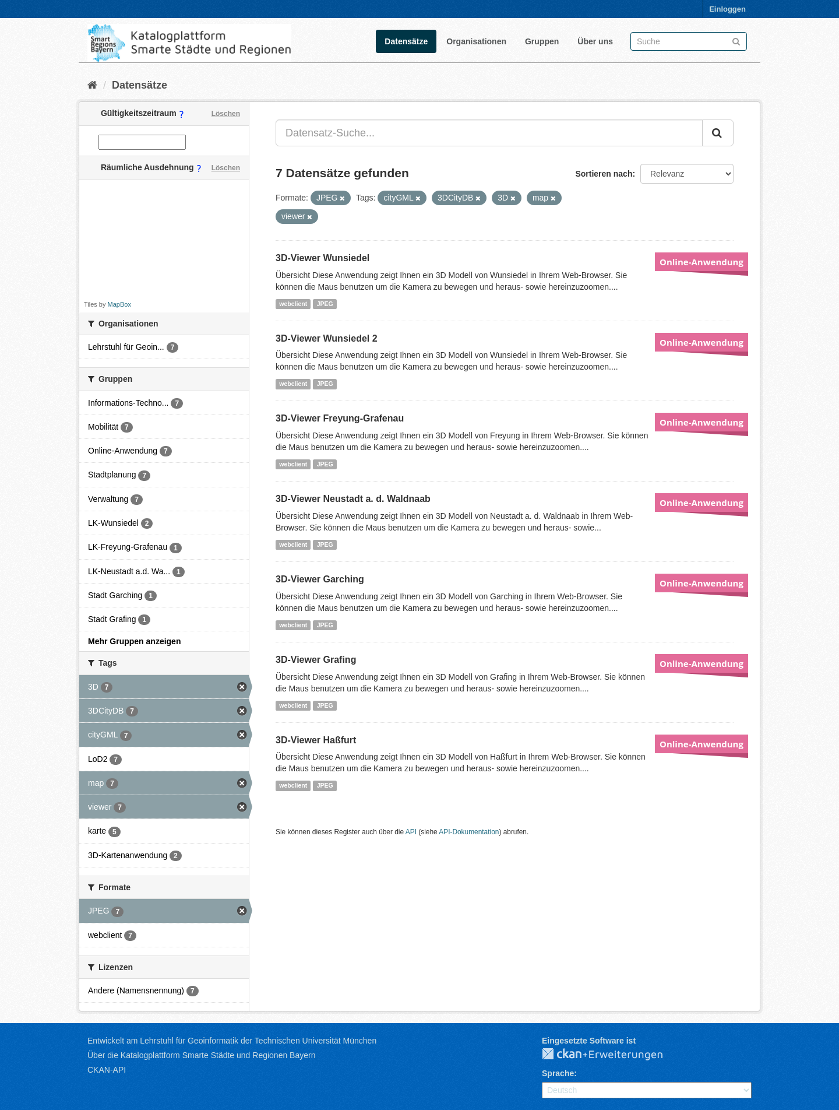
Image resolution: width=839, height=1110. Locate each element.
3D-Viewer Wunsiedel (322, 258)
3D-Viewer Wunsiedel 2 (327, 338)
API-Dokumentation (469, 832)
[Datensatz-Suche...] (489, 133)
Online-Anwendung (701, 262)
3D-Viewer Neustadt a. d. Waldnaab (353, 499)
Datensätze (406, 41)
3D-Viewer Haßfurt (316, 740)
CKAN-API (106, 1069)
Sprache (558, 1073)
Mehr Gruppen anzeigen (134, 641)
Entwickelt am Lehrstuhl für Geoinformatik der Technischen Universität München (231, 1040)
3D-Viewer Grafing (316, 660)
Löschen (225, 114)
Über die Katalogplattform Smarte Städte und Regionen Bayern (201, 1055)
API (411, 832)
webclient (293, 303)
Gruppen (542, 41)
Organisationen (476, 41)
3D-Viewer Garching (320, 579)
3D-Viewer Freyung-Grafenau (340, 418)
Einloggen (727, 9)
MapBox (119, 304)
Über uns (595, 41)
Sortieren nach (603, 173)
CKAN (612, 1055)
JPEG (325, 303)
